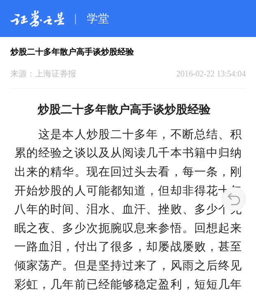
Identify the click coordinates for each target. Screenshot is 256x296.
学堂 (98, 18)
